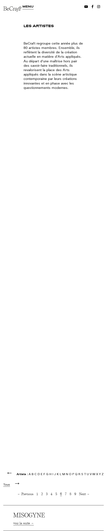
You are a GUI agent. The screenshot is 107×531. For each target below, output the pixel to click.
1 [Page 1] (37, 494)
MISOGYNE (29, 515)
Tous (6, 484)
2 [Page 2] (42, 494)
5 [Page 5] (56, 494)
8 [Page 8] (70, 494)
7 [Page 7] (66, 494)
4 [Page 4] (51, 494)
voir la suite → (23, 523)
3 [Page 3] (47, 494)
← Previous (25, 494)
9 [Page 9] (75, 494)
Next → (84, 494)
